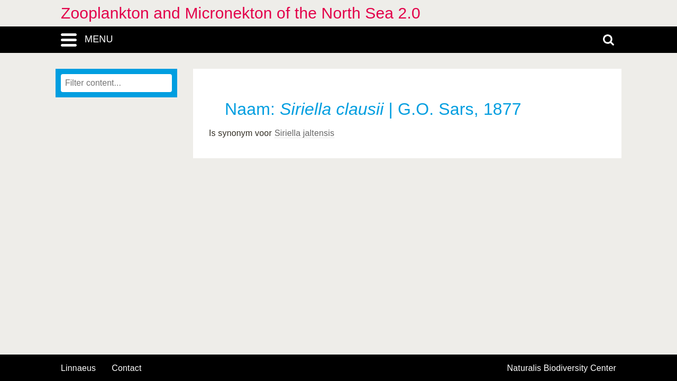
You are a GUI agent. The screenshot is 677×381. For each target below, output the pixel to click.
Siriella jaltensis (304, 133)
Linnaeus (78, 368)
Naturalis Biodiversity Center (562, 368)
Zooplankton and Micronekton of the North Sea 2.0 (240, 13)
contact (126, 368)
